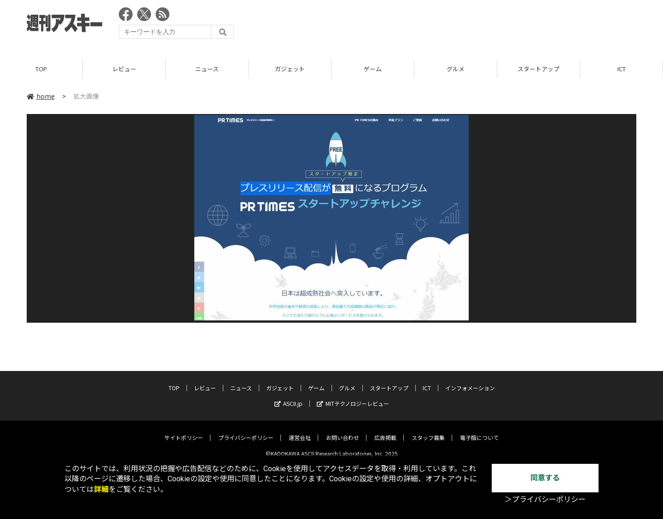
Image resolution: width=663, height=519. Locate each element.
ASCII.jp (288, 396)
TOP (41, 68)
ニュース (207, 68)
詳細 (101, 489)
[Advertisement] (468, 25)
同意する (545, 477)
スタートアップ (538, 68)
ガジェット (290, 68)
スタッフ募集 (428, 430)
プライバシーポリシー (245, 430)
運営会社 (300, 430)
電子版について (479, 430)
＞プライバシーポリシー (545, 499)
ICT (621, 68)
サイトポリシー (183, 430)
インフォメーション (470, 381)
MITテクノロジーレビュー (353, 396)
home (41, 96)
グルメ (456, 68)
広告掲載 (385, 430)
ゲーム (373, 68)
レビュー (124, 68)
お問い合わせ (342, 430)
